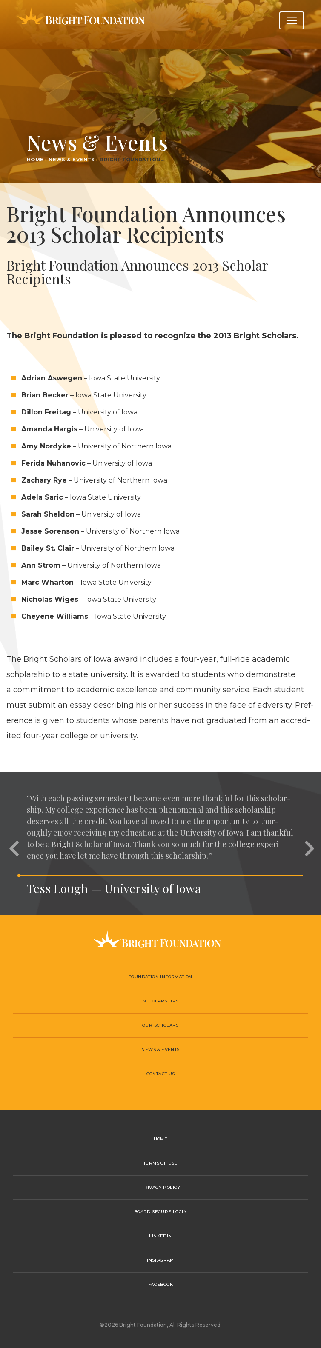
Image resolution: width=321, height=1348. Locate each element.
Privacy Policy (160, 1187)
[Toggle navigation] (291, 20)
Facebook (160, 1284)
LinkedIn (160, 1236)
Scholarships (161, 1001)
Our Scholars (160, 1025)
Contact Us (160, 1074)
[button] (13, 843)
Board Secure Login (160, 1211)
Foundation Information (160, 977)
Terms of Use (160, 1163)
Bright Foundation (81, 20)
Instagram (160, 1260)
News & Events (72, 160)
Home (35, 160)
